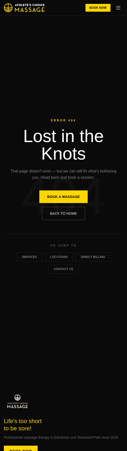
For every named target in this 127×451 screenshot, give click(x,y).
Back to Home (63, 213)
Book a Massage (63, 197)
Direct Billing (93, 257)
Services (29, 257)
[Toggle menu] (118, 8)
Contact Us (63, 269)
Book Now (98, 7)
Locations (59, 257)
